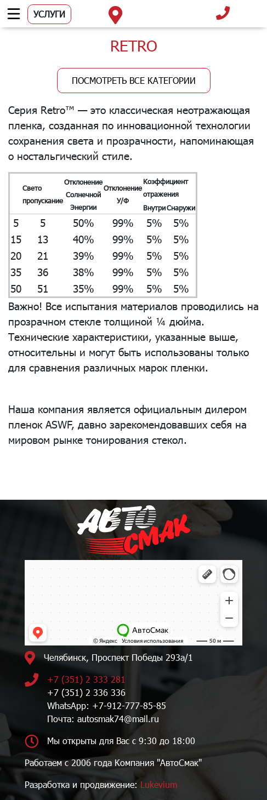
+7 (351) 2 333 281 (86, 679)
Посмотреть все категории (134, 80)
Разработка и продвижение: (101, 784)
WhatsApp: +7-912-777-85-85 (106, 705)
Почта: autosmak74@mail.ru (103, 718)
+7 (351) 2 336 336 (86, 692)
